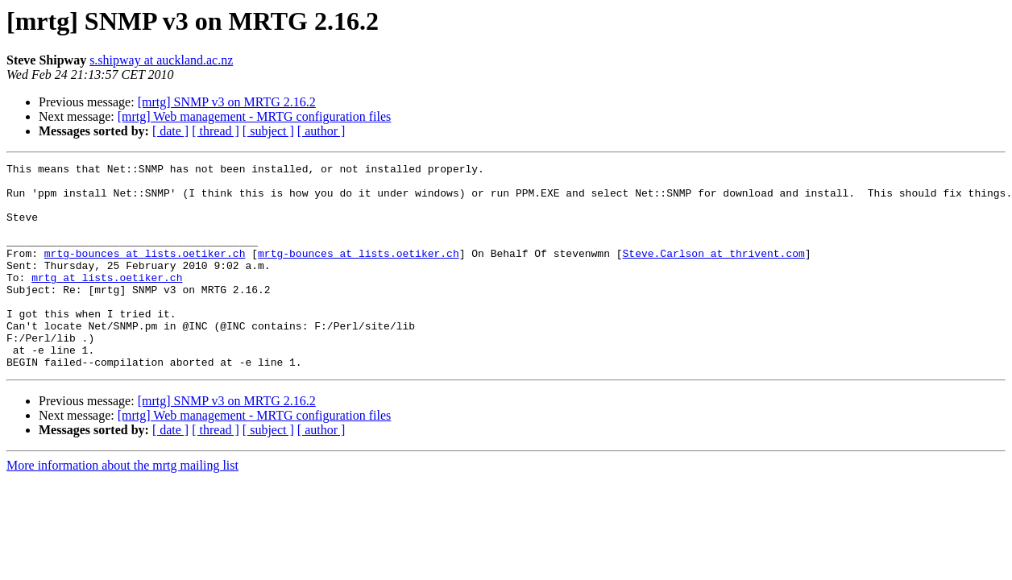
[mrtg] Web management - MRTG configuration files (255, 116)
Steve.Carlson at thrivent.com (713, 272)
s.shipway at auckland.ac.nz (161, 60)
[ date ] (170, 131)
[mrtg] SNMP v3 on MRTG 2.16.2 (227, 102)
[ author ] (321, 131)
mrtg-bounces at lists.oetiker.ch (145, 272)
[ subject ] (268, 131)
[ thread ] (215, 131)
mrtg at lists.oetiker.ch (106, 301)
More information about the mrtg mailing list (122, 506)
